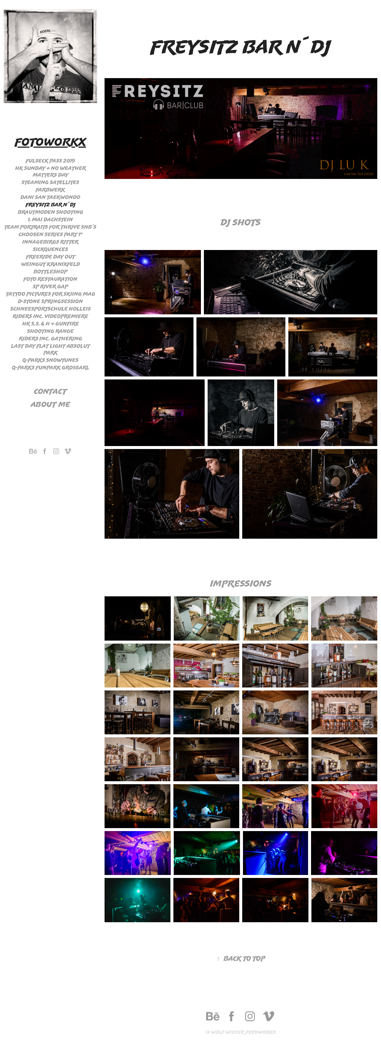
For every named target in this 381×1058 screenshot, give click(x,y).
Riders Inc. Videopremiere (50, 316)
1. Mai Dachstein (50, 219)
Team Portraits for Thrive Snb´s (50, 227)
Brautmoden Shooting (50, 212)
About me (50, 404)
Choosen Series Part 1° (51, 234)
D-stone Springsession (50, 301)
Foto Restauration (50, 279)
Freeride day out (50, 257)
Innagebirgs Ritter (50, 242)
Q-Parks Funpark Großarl (50, 368)
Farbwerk (50, 190)
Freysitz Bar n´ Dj (51, 205)
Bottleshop (50, 272)
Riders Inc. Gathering (50, 339)
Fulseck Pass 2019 (50, 161)
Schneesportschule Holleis (50, 309)
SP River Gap (50, 286)
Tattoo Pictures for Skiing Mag (50, 294)
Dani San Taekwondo (50, 197)
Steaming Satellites (50, 182)
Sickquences (50, 249)
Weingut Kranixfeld (50, 264)
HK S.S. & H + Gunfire (50, 324)
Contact (50, 391)
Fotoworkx (50, 141)
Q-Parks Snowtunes (50, 360)
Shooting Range (50, 331)
